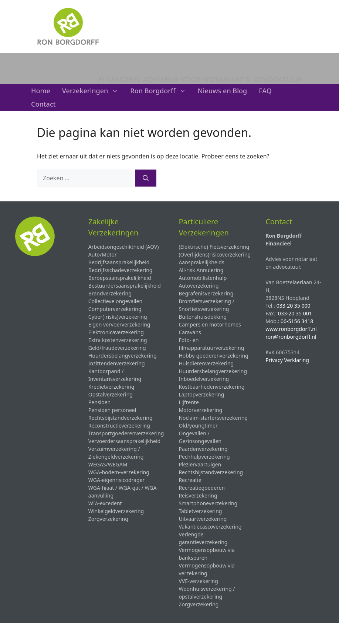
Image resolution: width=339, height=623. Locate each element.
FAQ (265, 90)
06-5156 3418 (297, 321)
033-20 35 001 (295, 313)
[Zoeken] (145, 178)
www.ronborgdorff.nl (290, 328)
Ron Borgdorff (160, 90)
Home (40, 90)
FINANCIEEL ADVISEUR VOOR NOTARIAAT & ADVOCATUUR (200, 79)
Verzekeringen (93, 90)
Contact (43, 104)
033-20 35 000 (294, 305)
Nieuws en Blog (222, 90)
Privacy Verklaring (287, 360)
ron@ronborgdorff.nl (290, 336)
